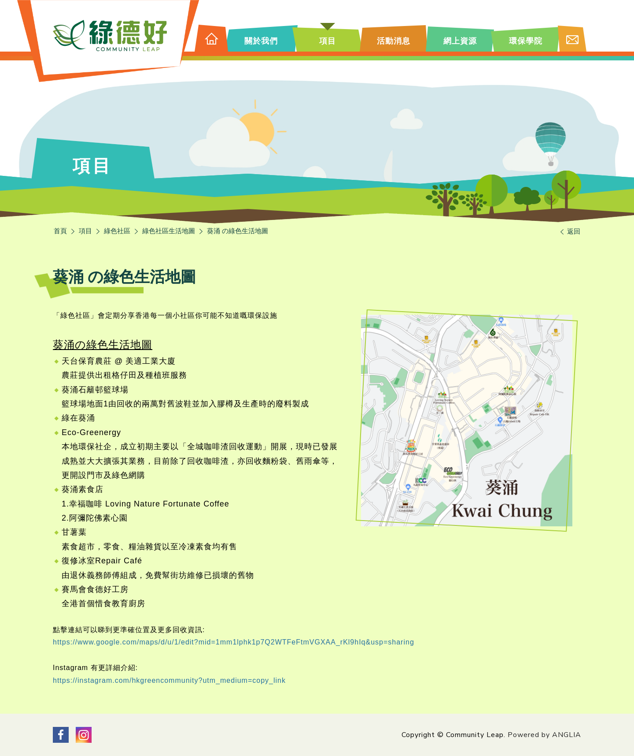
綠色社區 (117, 231)
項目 (85, 231)
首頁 (60, 231)
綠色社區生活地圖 (168, 231)
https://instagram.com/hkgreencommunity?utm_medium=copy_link (169, 680)
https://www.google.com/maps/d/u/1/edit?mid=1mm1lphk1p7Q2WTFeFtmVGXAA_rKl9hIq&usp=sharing (233, 642)
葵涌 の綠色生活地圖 (237, 231)
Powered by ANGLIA (544, 735)
